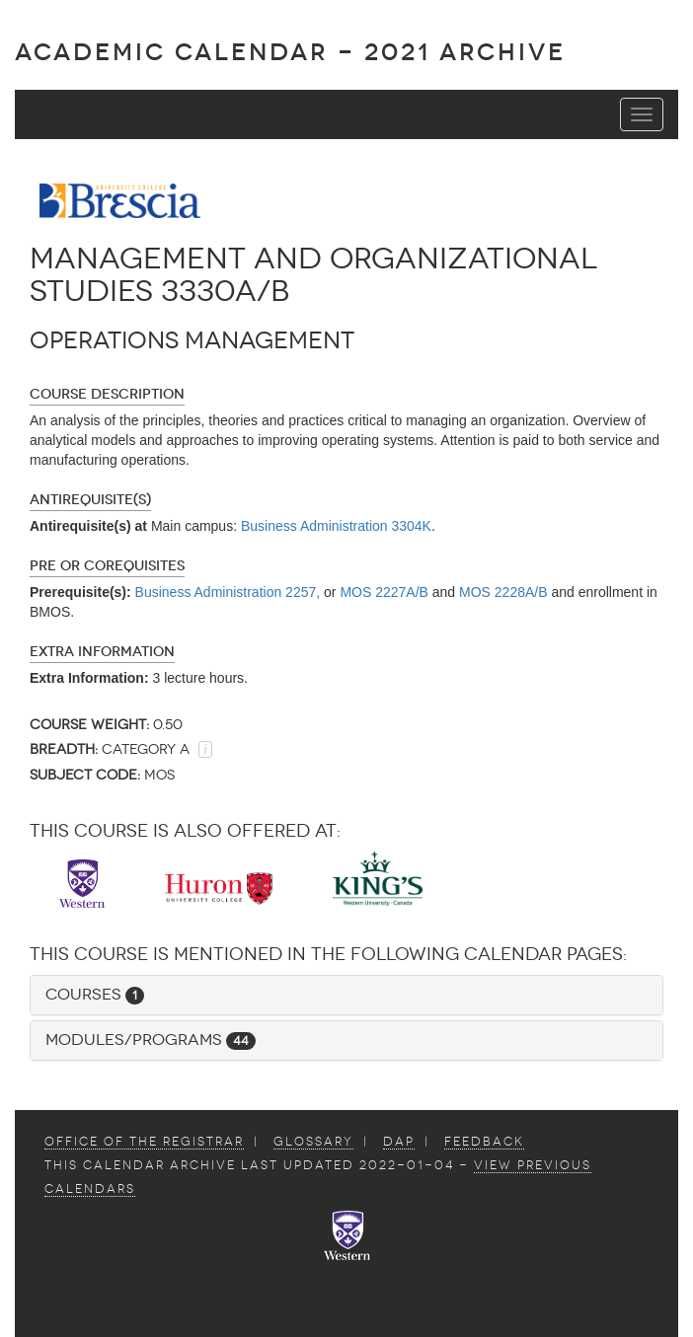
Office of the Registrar (144, 1142)
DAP (399, 1142)
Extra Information (102, 651)
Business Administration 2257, (228, 592)
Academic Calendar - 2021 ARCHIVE (290, 51)
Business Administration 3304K (336, 526)
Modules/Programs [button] (150, 1039)
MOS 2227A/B (384, 592)
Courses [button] (94, 994)
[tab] (346, 995)
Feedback (484, 1142)
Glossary (313, 1142)
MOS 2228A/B (503, 592)
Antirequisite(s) (90, 499)
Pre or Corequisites (107, 565)
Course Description (107, 394)
